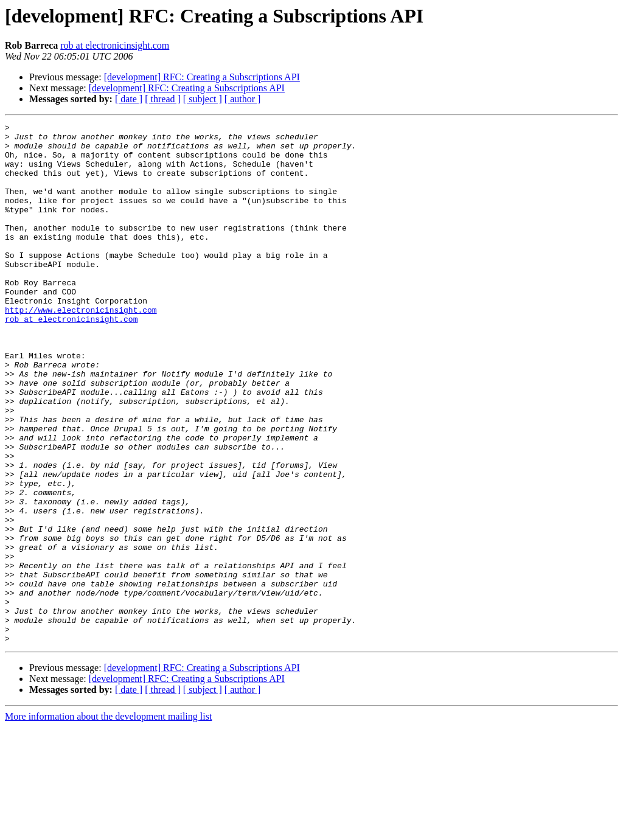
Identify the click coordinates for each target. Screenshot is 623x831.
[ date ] (128, 99)
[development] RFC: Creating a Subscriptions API (202, 77)
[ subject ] (202, 99)
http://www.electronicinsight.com (81, 347)
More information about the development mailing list (108, 820)
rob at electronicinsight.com (114, 45)
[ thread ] (163, 99)
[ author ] (242, 99)
